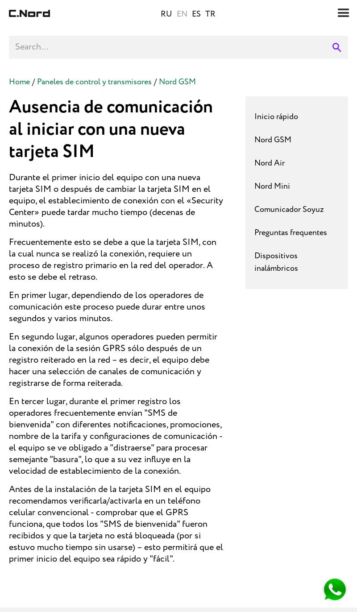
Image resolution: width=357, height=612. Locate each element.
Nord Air (269, 163)
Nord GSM (177, 82)
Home (19, 82)
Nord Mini (272, 186)
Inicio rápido (276, 117)
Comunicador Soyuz (289, 209)
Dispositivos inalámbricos (276, 262)
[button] (343, 13)
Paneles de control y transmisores (94, 82)
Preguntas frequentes (290, 233)
